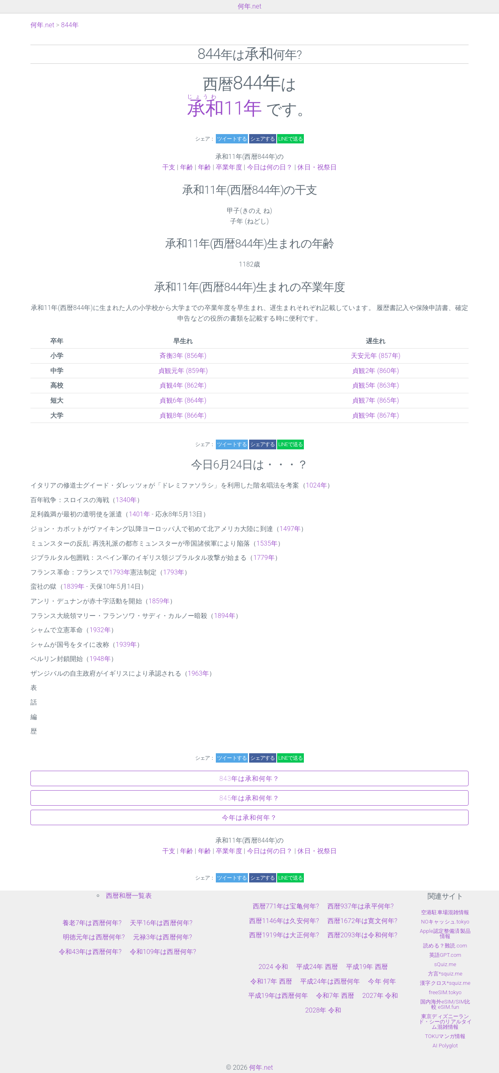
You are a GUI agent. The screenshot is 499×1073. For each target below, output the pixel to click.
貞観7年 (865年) (375, 400)
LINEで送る (290, 139)
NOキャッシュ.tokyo (445, 922)
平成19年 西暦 (367, 967)
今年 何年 (382, 981)
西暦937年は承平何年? (360, 906)
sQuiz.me (445, 964)
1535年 (266, 543)
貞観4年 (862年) (182, 385)
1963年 (198, 673)
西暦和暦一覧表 (129, 896)
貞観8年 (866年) (182, 415)
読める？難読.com (445, 946)
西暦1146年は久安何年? (284, 921)
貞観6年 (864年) (182, 400)
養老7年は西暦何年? (92, 923)
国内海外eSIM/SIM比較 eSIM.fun (445, 1004)
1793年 (119, 572)
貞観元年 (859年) (183, 371)
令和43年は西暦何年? (90, 952)
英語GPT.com (445, 955)
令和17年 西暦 (271, 981)
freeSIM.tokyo (445, 992)
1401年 (139, 514)
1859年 (159, 601)
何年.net (250, 6)
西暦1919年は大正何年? (284, 935)
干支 (168, 167)
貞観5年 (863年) (375, 385)
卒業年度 (229, 167)
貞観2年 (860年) (375, 371)
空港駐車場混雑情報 (445, 912)
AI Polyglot (445, 1046)
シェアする (262, 139)
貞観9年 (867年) (375, 415)
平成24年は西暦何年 (330, 981)
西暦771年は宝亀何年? (286, 906)
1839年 (73, 586)
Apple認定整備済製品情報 (445, 933)
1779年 (263, 557)
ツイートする (232, 139)
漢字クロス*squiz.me (445, 983)
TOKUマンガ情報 (445, 1036)
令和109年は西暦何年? (163, 952)
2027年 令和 (380, 995)
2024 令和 (273, 967)
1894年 (224, 616)
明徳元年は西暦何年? (94, 937)
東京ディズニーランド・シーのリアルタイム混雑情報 (445, 1021)
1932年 (99, 630)
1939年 (126, 644)
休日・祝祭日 (317, 167)
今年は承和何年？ (249, 818)
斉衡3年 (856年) (182, 356)
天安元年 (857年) (376, 356)
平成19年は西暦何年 (278, 995)
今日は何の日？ (270, 167)
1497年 (290, 529)
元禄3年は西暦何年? (162, 937)
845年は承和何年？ (249, 798)
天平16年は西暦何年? (161, 923)
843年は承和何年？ (249, 779)
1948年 (99, 659)
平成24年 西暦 (317, 967)
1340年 (126, 500)
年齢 (186, 167)
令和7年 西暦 (335, 995)
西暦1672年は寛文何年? (362, 921)
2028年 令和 (323, 1010)
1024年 (316, 485)
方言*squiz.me (445, 974)
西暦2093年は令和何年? (362, 935)
